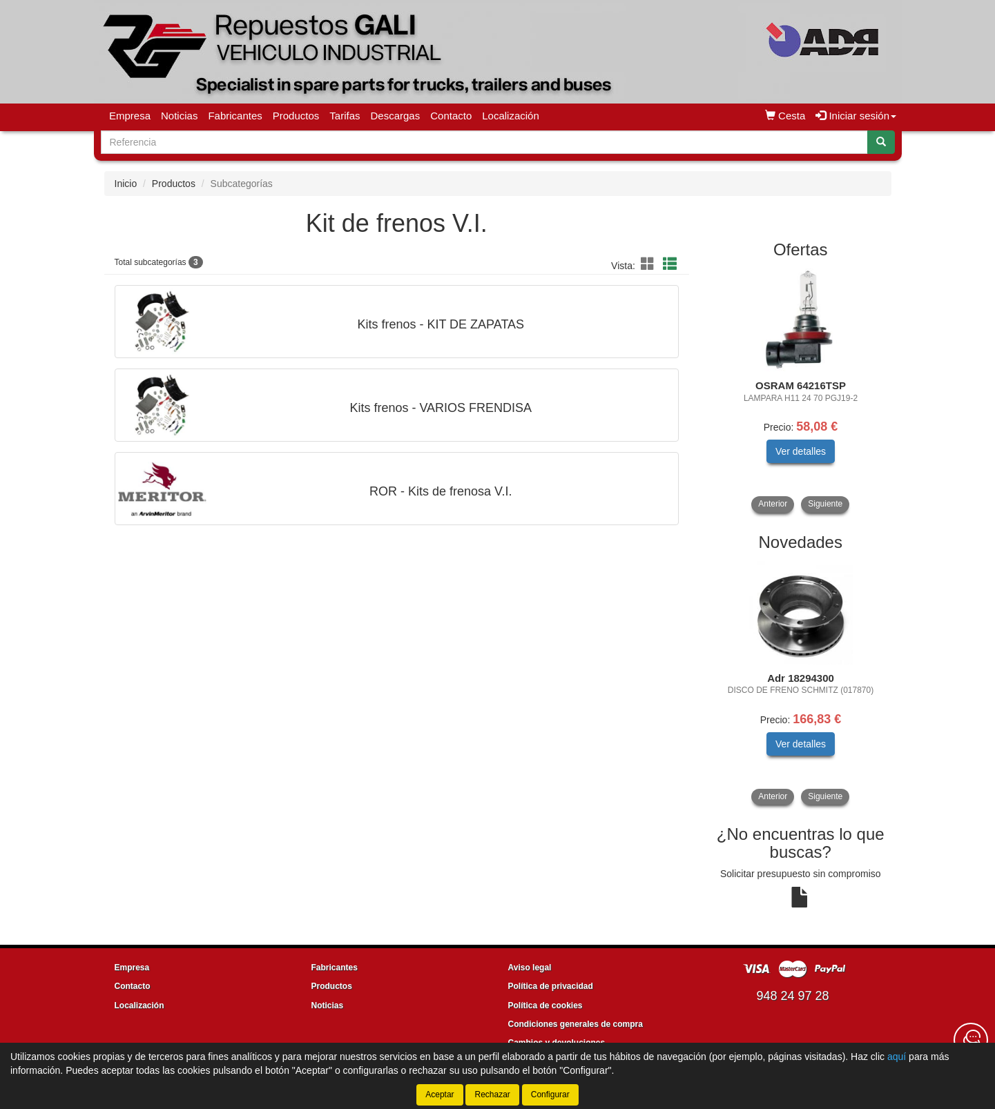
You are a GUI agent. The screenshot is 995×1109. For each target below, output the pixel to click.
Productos (296, 115)
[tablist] (800, 391)
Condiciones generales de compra (575, 1024)
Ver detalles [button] (800, 451)
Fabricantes (235, 115)
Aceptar (439, 1094)
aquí (896, 1056)
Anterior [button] (772, 504)
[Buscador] (484, 142)
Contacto (451, 115)
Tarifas (344, 115)
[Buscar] (881, 142)
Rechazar (492, 1094)
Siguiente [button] (825, 504)
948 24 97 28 (792, 996)
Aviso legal (530, 967)
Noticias (179, 115)
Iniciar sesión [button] (855, 115)
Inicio (126, 183)
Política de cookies (545, 1005)
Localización (510, 115)
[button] (650, 264)
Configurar (550, 1094)
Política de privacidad (550, 986)
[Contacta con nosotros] (971, 1040)
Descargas (396, 115)
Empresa (130, 115)
